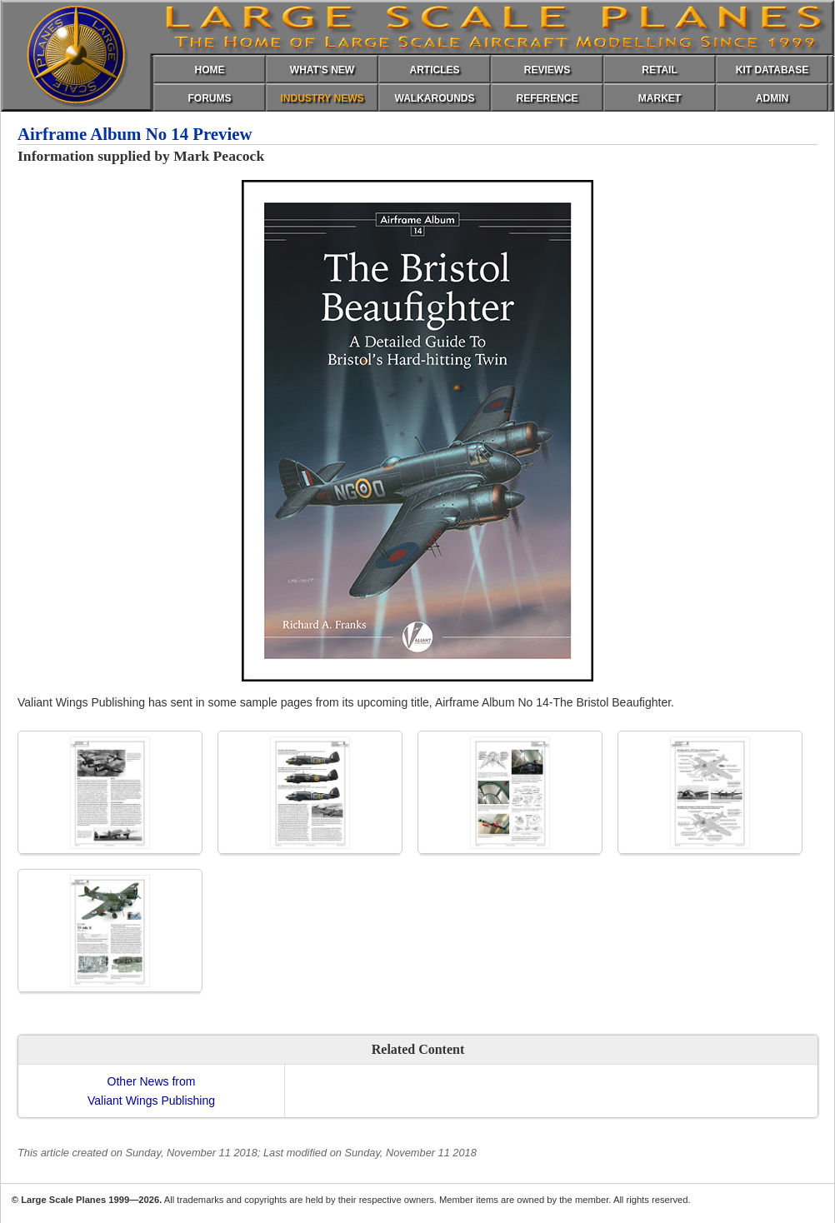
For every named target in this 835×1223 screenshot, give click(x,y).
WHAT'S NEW (322, 70)
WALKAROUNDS (435, 98)
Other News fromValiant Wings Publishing (151, 1090)
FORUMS (210, 98)
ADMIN (772, 98)
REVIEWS (547, 70)
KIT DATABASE (772, 70)
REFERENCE (547, 98)
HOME (210, 70)
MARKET (659, 98)
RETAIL (659, 70)
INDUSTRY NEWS (321, 98)
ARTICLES (435, 70)
